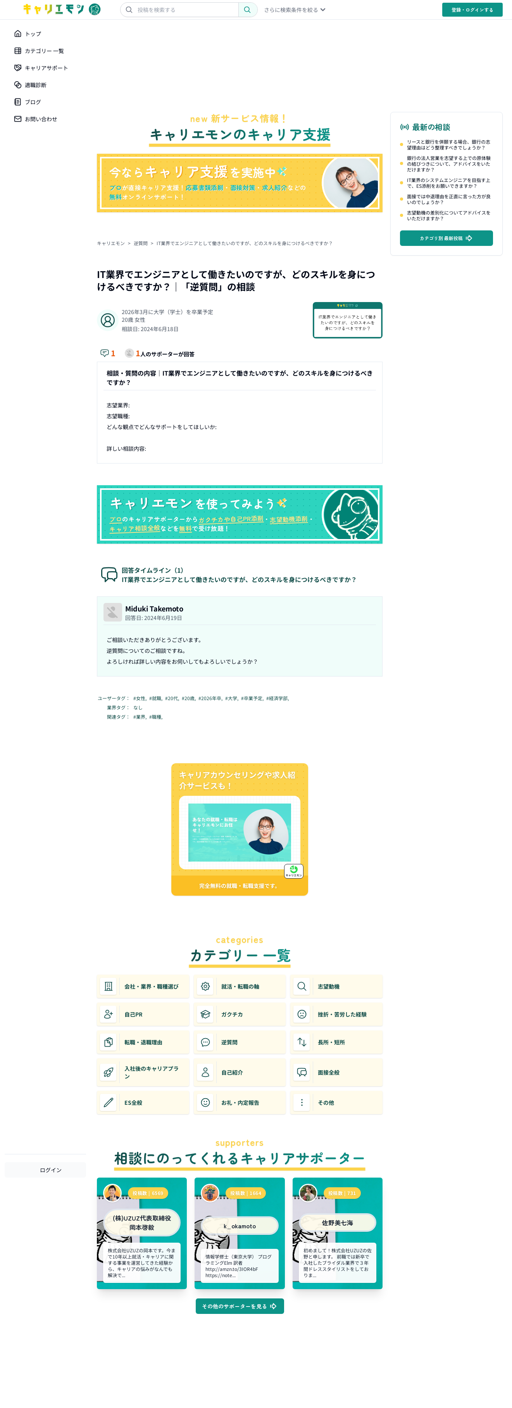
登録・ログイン (472, 9)
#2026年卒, (211, 698)
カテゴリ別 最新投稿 (447, 238)
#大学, (232, 698)
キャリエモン (111, 243)
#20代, (172, 698)
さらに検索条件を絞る (295, 10)
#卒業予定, (253, 698)
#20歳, (189, 698)
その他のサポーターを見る (240, 1306)
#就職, (156, 698)
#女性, (140, 698)
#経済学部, (278, 698)
